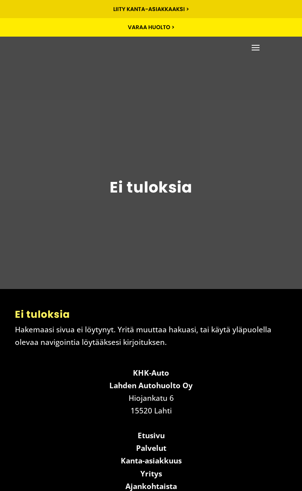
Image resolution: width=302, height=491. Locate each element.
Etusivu (151, 435)
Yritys (151, 474)
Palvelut (151, 448)
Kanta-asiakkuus (151, 461)
